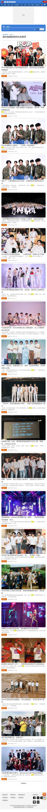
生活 (22, 5)
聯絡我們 (13, 795)
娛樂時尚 (17, 5)
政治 (25, 5)
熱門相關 (42, 29)
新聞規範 (5, 797)
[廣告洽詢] (44, 798)
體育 (42, 5)
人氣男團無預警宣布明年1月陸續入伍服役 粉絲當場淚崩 (22, 219)
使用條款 (13, 797)
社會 (29, 5)
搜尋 (11, 34)
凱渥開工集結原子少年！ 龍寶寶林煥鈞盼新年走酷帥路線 (22, 664)
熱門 (12, 5)
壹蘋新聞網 (5, 34)
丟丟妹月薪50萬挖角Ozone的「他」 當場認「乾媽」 (21, 555)
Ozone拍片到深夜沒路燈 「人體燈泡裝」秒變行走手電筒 (22, 254)
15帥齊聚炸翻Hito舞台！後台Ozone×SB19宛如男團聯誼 (22, 773)
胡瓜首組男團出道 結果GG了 (12, 737)
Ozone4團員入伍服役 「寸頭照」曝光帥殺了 (18, 145)
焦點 (9, 5)
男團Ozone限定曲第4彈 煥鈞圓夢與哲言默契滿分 (20, 628)
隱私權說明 (21, 795)
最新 (5, 5)
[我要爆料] (44, 794)
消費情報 (5, 800)
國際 (32, 5)
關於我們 (5, 795)
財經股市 (37, 5)
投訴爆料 (21, 797)
